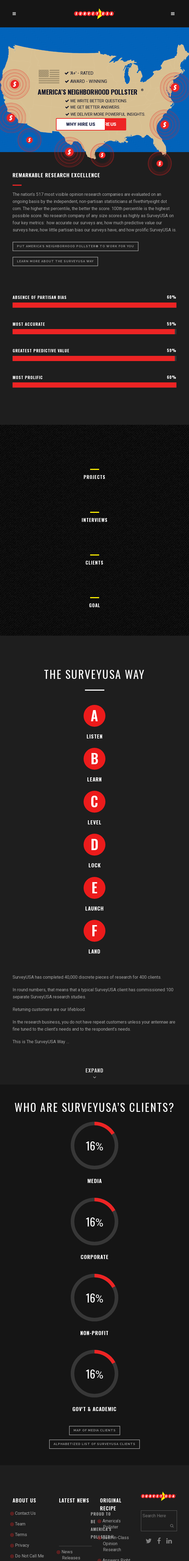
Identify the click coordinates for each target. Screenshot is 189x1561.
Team (20, 1524)
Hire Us (108, 124)
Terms (21, 1534)
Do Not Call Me (29, 1556)
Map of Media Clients (94, 1430)
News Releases (70, 1554)
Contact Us (25, 1513)
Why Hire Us (80, 124)
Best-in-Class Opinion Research (115, 1543)
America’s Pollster (111, 1524)
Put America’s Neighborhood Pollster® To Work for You (75, 246)
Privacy (22, 1545)
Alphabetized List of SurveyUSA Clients (94, 1444)
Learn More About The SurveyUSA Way (55, 261)
